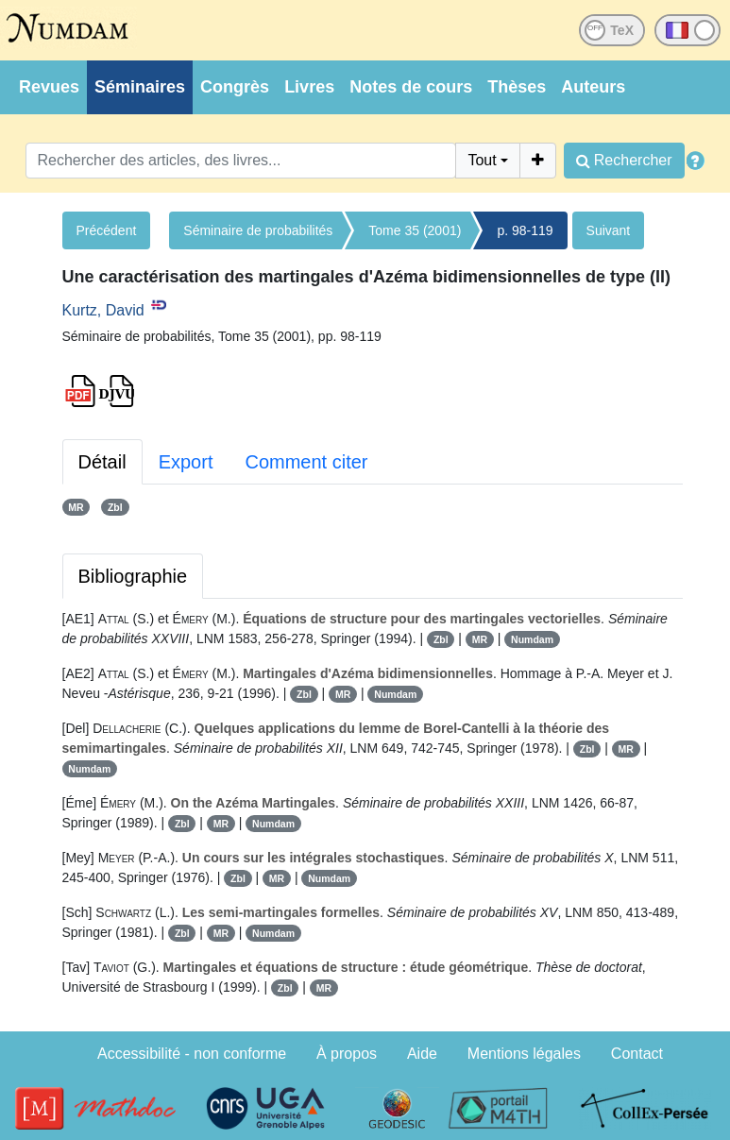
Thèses (516, 86)
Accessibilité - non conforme (191, 1054)
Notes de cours (410, 86)
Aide (422, 1054)
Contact (637, 1054)
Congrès (234, 86)
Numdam (532, 639)
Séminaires (139, 86)
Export (186, 461)
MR (75, 507)
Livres (309, 86)
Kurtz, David (103, 310)
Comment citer (306, 461)
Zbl (115, 507)
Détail (102, 461)
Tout (481, 160)
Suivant (608, 230)
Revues (49, 86)
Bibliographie (133, 576)
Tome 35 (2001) (414, 230)
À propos (346, 1054)
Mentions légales (524, 1054)
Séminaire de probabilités (257, 230)
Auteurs (593, 86)
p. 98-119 (524, 230)
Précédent (106, 230)
